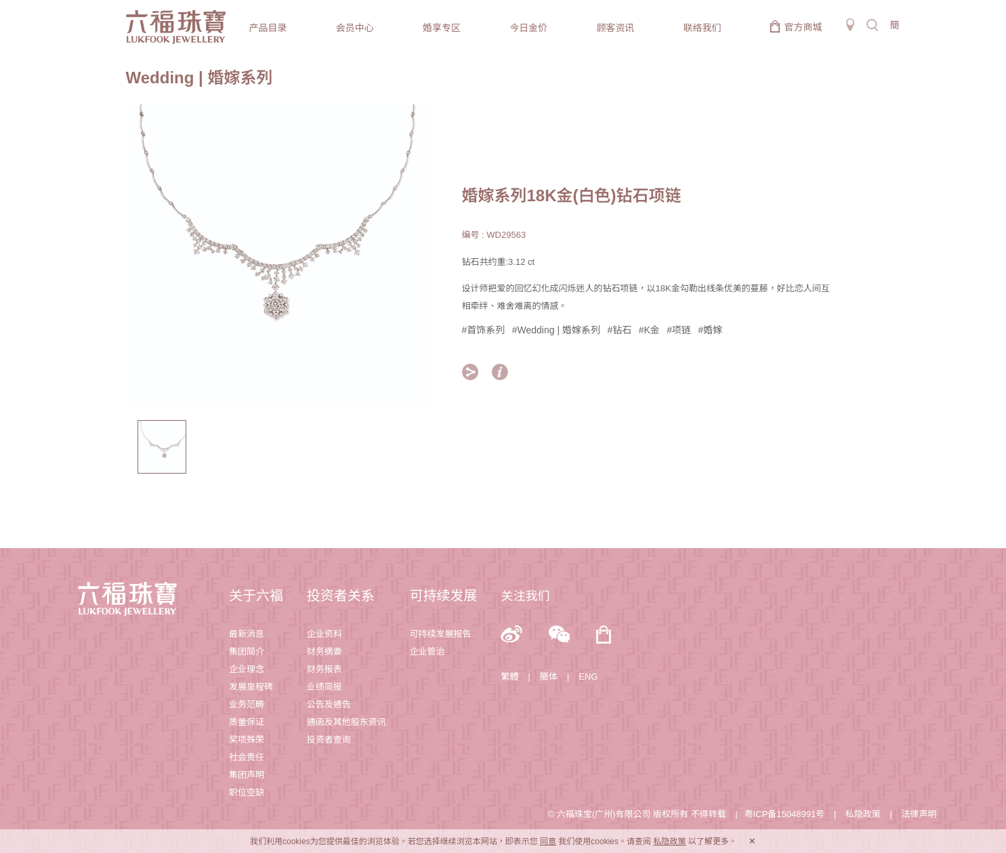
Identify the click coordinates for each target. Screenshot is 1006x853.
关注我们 (525, 596)
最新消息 (246, 634)
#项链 (679, 330)
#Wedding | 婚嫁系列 (556, 330)
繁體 (509, 676)
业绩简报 (324, 687)
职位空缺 (246, 792)
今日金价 (528, 27)
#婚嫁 (710, 330)
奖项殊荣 (246, 739)
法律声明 (918, 814)
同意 (548, 841)
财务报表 (324, 669)
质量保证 (246, 722)
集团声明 (246, 775)
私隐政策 (863, 814)
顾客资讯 (615, 27)
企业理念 (246, 669)
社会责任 (246, 757)
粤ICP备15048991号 (785, 814)
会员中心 (355, 27)
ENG (588, 676)
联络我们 (702, 27)
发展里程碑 (251, 687)
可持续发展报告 (440, 634)
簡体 (549, 676)
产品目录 (268, 27)
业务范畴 (246, 704)
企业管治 (427, 651)
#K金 (649, 330)
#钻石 (619, 330)
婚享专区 (442, 27)
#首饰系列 (483, 330)
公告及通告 (329, 704)
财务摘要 (324, 651)
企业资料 (324, 634)
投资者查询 (329, 739)
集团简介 (246, 651)
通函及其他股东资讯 (346, 722)
